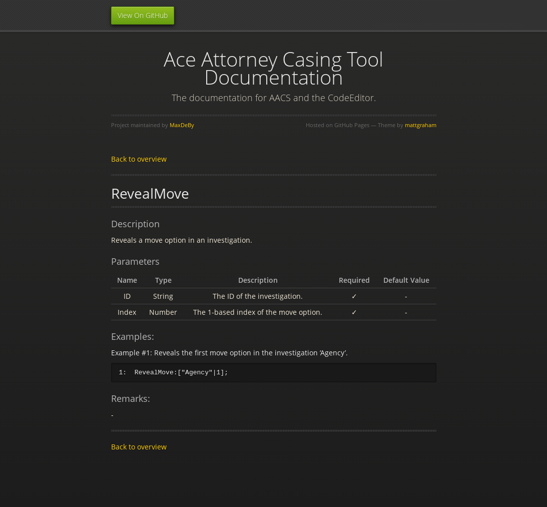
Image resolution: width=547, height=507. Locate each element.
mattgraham (420, 125)
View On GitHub (143, 15)
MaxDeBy (182, 125)
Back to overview (139, 159)
